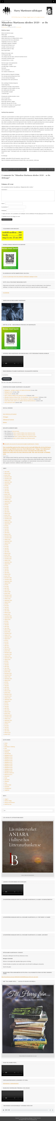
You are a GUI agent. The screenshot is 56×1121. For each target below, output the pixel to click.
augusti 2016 (7, 659)
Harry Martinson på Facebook (9, 414)
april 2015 (6, 687)
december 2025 (8, 476)
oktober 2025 (7, 480)
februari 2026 (7, 473)
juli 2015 (6, 682)
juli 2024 (6, 504)
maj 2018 (6, 624)
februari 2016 (7, 670)
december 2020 (8, 577)
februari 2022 (7, 553)
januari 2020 (7, 593)
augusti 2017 (7, 638)
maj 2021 (6, 569)
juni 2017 (6, 642)
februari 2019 (7, 612)
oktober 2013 (7, 718)
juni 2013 (6, 725)
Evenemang (7, 750)
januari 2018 (7, 631)
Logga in (6, 799)
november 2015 (8, 675)
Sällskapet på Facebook (8, 419)
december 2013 (8, 715)
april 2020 (6, 588)
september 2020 (8, 581)
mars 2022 (6, 551)
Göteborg (6, 751)
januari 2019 (7, 614)
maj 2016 (6, 664)
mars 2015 (6, 689)
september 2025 (8, 482)
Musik (5, 778)
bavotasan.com (34, 1119)
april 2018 (6, 626)
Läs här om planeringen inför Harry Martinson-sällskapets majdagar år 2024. (20, 276)
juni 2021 (6, 567)
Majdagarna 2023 (8, 767)
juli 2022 (6, 544)
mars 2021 (6, 572)
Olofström (6, 781)
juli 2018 (6, 621)
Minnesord (6, 776)
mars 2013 (6, 730)
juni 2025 (6, 487)
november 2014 (8, 696)
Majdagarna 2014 (8, 757)
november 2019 (8, 596)
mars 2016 (6, 668)
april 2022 (6, 549)
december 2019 (8, 595)
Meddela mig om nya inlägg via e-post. (11, 216)
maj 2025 (6, 489)
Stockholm (6, 786)
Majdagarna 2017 (8, 762)
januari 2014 (7, 713)
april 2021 (6, 570)
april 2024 (6, 510)
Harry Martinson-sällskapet (27, 1118)
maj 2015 (6, 685)
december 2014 (8, 694)
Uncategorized (7, 788)
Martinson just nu (8, 774)
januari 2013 (7, 734)
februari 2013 (7, 732)
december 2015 (8, 673)
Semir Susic (5, 27)
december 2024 (8, 496)
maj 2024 (6, 508)
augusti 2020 (7, 583)
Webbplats (3, 210)
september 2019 (8, 600)
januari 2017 (7, 650)
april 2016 (6, 666)
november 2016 (8, 654)
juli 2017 (6, 640)
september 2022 (8, 541)
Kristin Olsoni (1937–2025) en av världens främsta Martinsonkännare (20, 400)
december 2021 (8, 556)
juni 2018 (6, 623)
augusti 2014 (7, 701)
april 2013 (6, 729)
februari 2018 (7, 630)
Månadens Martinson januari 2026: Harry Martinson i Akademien (19, 399)
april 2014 (6, 708)
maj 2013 (6, 727)
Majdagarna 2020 (8, 764)
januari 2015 (7, 692)
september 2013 (8, 720)
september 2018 (8, 617)
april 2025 (6, 490)
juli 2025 (6, 485)
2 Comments (18, 27)
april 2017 (6, 645)
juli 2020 (6, 584)
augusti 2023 (7, 523)
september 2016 (8, 657)
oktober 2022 (7, 539)
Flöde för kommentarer (9, 802)
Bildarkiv (5, 422)
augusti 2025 (7, 483)
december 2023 (8, 517)
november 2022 (8, 537)
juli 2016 (6, 661)
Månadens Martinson (6, 20)
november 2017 (8, 633)
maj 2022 (6, 548)
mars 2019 (6, 610)
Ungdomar (6, 790)
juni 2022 (6, 546)
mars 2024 (6, 511)
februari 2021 (7, 574)
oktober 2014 (7, 697)
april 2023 (6, 530)
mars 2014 (6, 710)
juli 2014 (6, 703)
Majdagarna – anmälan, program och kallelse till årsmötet (17, 390)
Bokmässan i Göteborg (9, 746)
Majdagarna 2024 (8, 769)
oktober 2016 (7, 656)
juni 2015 (6, 683)
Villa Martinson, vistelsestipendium (11, 1083)
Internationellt (7, 753)
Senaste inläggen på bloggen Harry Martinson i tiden (21, 444)
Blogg (5, 745)
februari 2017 (7, 649)
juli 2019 (6, 603)
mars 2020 (6, 590)
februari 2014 (7, 711)
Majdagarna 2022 (8, 765)
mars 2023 (6, 532)
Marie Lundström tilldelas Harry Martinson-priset (15, 395)
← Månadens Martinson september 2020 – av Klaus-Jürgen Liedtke (13, 169)
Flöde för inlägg (8, 800)
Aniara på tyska (8, 393)
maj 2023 (6, 529)
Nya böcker (7, 779)
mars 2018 (6, 628)
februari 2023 (7, 534)
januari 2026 (7, 475)
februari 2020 (7, 591)
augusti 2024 (7, 503)
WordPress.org (7, 804)
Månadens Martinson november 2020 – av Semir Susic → (42, 169)
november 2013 (8, 716)
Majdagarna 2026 (8, 392)
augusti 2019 (7, 602)
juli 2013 (6, 723)
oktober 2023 (7, 520)
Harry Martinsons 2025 (9, 402)
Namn (3, 203)
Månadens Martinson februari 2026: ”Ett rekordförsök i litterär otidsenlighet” (21, 397)
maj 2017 (6, 643)
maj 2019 (6, 607)
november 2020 (8, 579)
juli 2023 (6, 525)
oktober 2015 (7, 676)
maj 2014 (6, 706)
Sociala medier (7, 784)
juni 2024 (6, 506)
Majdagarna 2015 (8, 758)
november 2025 (8, 478)
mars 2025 (6, 492)
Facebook (6, 292)
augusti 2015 (7, 680)
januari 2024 (7, 515)
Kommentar (4, 189)
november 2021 (8, 558)
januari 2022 (7, 555)
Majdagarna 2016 (8, 760)
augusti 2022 (7, 543)
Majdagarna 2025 (8, 771)
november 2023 (8, 518)
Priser (5, 783)
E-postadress (4, 207)
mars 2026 (6, 471)
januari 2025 (7, 494)
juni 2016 (6, 663)
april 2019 (6, 609)
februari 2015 (7, 690)
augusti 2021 (7, 563)
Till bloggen (5, 417)
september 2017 (8, 637)
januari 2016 (7, 671)
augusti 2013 (7, 722)
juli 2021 (6, 565)
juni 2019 (6, 605)
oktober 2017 (7, 635)
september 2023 (8, 522)
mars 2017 (6, 647)
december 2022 (8, 536)
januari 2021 (7, 576)
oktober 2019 (7, 598)
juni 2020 (6, 586)
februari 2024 (7, 513)
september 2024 (8, 501)
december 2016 (8, 652)
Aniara (5, 743)
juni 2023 (6, 527)
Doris (5, 748)
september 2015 (8, 678)
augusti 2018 (7, 619)
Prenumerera (6, 378)
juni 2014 (6, 704)
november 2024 (8, 497)
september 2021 (8, 562)
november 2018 (8, 616)
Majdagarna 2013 (8, 755)
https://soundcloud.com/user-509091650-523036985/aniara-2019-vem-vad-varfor (20, 977)
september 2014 (8, 699)
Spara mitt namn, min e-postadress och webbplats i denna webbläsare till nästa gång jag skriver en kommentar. (28, 213)
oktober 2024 (7, 499)
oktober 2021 (7, 560)
